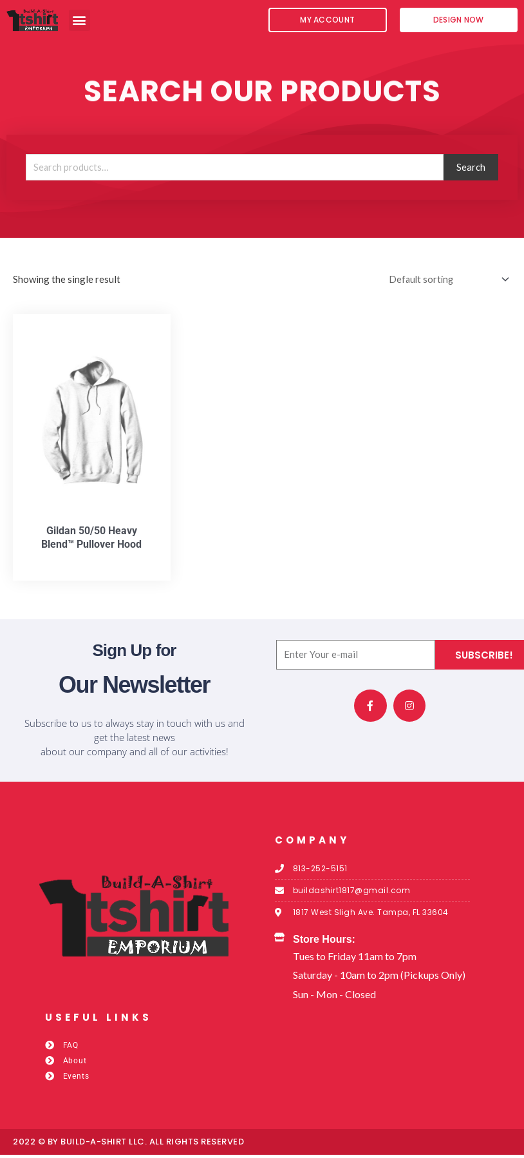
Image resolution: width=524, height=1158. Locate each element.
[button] (79, 20)
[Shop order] (444, 282)
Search (470, 170)
